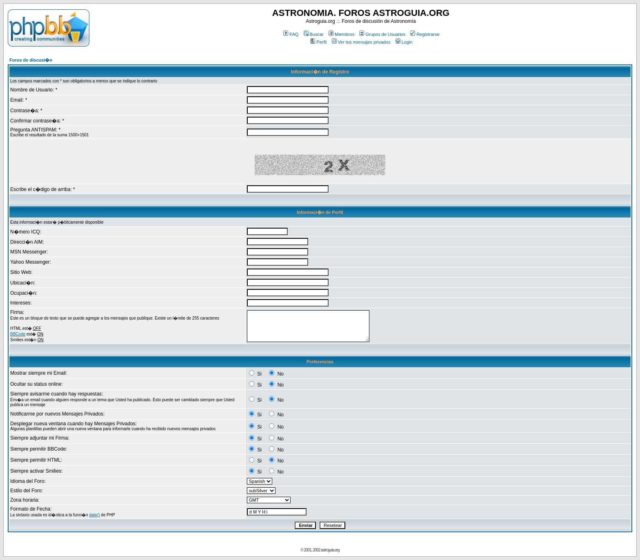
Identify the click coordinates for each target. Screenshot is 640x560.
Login (404, 42)
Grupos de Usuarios (382, 34)
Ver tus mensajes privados (361, 42)
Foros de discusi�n (30, 60)
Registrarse (424, 34)
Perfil (318, 42)
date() (94, 515)
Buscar (314, 34)
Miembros (341, 34)
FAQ (290, 34)
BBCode (17, 334)
